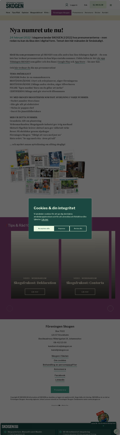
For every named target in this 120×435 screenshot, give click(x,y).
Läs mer (45, 219)
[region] (60, 217)
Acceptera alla (76, 227)
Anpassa (41, 227)
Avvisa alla (57, 227)
